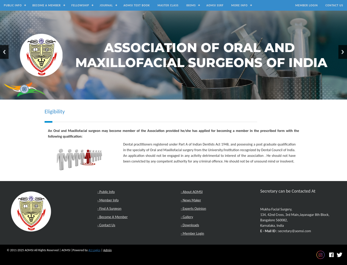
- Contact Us (106, 225)
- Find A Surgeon (109, 208)
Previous (4, 52)
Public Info (13, 5)
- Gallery (187, 217)
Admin (107, 250)
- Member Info (108, 200)
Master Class (167, 5)
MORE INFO (239, 5)
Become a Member (46, 5)
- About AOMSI (192, 192)
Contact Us (334, 5)
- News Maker (191, 200)
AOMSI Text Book (137, 5)
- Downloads (190, 225)
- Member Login (192, 233)
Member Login (306, 5)
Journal (106, 5)
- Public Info (106, 192)
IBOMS (191, 5)
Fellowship (80, 5)
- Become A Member (112, 217)
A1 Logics (94, 250)
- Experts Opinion (193, 208)
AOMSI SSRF (214, 5)
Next (342, 52)
